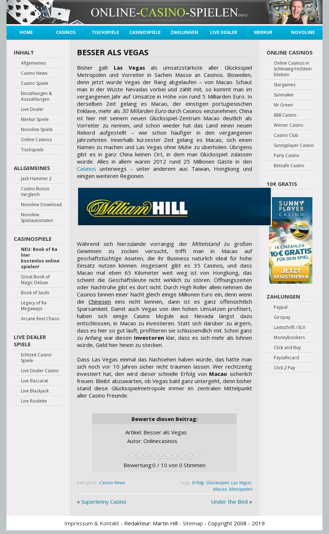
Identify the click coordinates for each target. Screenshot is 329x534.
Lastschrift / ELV (289, 327)
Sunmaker (284, 95)
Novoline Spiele (303, 33)
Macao (219, 489)
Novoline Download (41, 205)
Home (26, 32)
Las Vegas (241, 482)
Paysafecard (286, 358)
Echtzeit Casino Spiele (36, 358)
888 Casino (285, 115)
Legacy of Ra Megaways (34, 306)
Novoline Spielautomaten (37, 217)
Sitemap (193, 523)
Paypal (280, 307)
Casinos (65, 32)
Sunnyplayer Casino (294, 145)
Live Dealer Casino (40, 371)
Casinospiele (144, 32)
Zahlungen (184, 32)
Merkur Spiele (263, 33)
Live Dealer (223, 32)
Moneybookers (289, 337)
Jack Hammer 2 (36, 179)
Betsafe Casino (289, 166)
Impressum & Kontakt (91, 523)
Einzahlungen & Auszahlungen (36, 96)
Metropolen (240, 489)
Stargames (284, 85)
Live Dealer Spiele (30, 340)
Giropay (282, 317)
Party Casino (286, 156)
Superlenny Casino (103, 501)
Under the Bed (229, 501)
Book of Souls (35, 293)
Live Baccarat (34, 381)
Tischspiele (105, 32)
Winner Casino (288, 125)
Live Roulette (34, 401)
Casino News (112, 482)
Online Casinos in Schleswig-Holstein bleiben (293, 69)
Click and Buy (287, 348)
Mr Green (283, 105)
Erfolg (198, 482)
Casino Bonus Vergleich (35, 191)
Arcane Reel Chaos (40, 319)
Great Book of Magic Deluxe (35, 280)
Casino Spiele (34, 83)
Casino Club (286, 135)
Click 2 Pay (284, 368)
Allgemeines (33, 63)
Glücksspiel (217, 482)
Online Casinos (36, 140)
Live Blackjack (35, 391)
